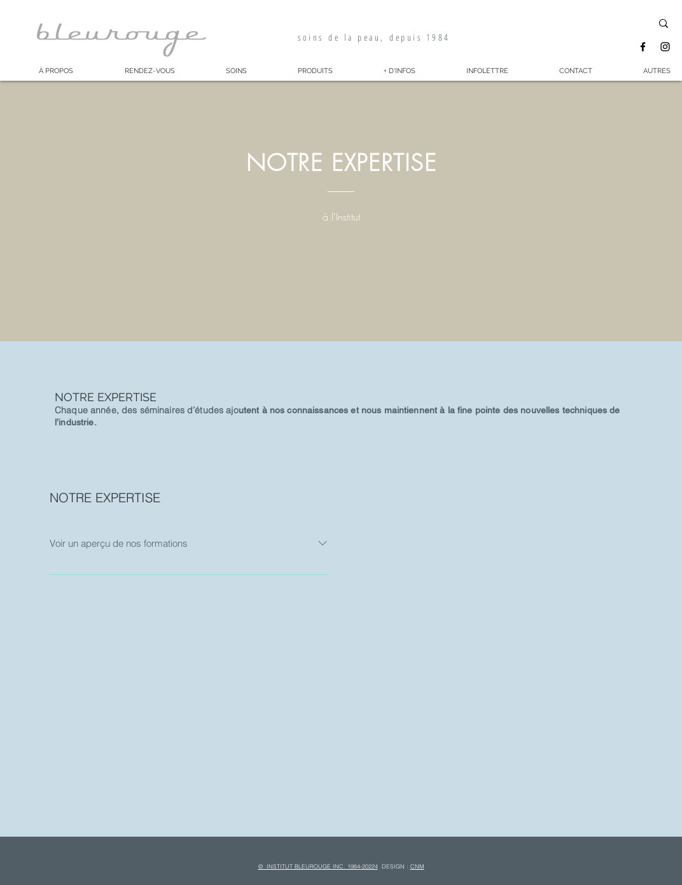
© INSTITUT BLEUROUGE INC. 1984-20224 (318, 866)
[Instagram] (665, 47)
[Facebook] (643, 47)
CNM (417, 866)
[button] (56, 71)
